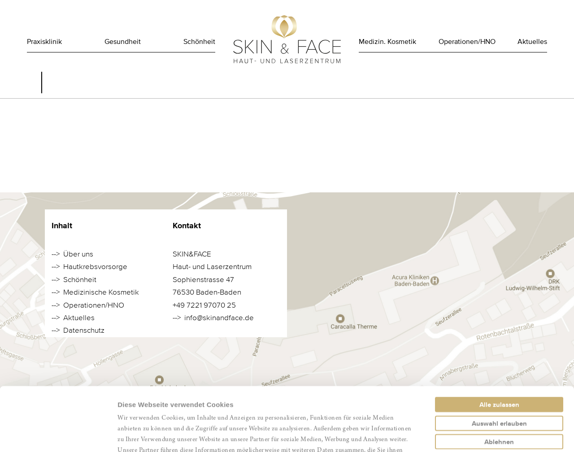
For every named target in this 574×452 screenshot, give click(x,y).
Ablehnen (499, 378)
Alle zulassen (499, 341)
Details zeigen (477, 434)
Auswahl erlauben (499, 360)
